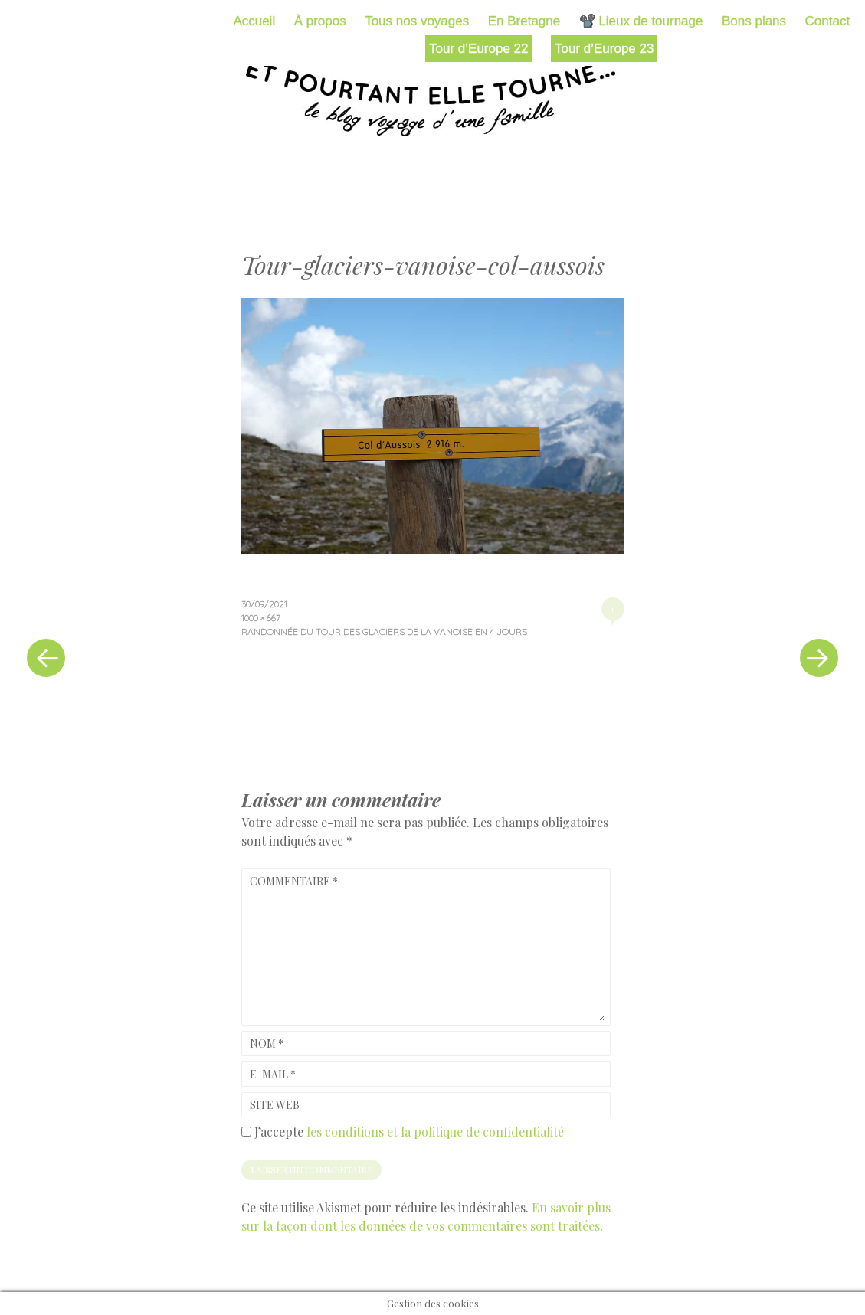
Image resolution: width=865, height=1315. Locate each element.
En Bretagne (524, 21)
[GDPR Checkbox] (246, 1132)
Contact (827, 21)
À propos (320, 21)
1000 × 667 (260, 617)
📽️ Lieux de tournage (641, 21)
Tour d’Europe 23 (604, 48)
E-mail (273, 1074)
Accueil (254, 21)
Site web (275, 1104)
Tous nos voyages (417, 21)
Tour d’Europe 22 (478, 48)
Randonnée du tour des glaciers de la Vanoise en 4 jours (384, 631)
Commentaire (294, 881)
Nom (266, 1043)
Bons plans (754, 21)
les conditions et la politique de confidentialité (435, 1132)
